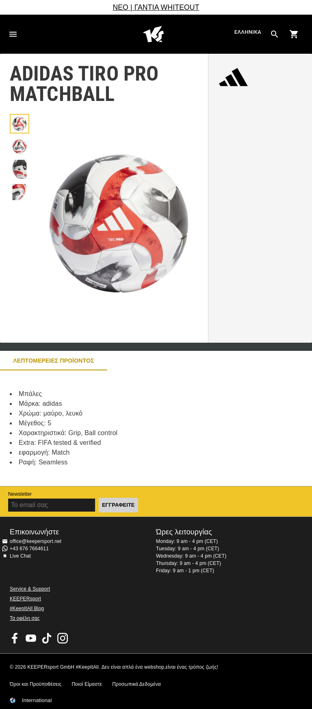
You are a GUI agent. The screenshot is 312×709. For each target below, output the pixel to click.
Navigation (13, 34)
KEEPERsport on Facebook (15, 638)
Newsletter (20, 494)
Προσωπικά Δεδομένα (136, 684)
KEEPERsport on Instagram (62, 638)
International (37, 700)
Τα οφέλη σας (25, 618)
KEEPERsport (25, 599)
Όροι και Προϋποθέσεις (35, 684)
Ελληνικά (247, 32)
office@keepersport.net (35, 541)
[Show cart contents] (294, 34)
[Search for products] (274, 34)
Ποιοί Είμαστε (87, 684)
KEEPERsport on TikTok (46, 638)
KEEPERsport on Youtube (31, 638)
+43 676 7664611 (29, 548)
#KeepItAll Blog (27, 608)
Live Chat (20, 556)
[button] (19, 123)
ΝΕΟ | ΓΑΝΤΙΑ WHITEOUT (156, 7)
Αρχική (153, 34)
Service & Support (30, 589)
